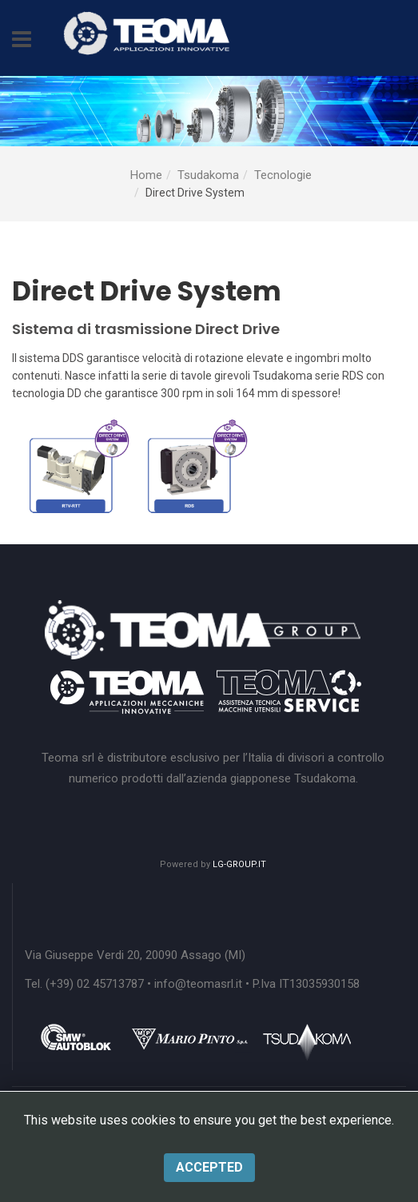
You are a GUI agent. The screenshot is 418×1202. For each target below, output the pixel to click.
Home (146, 175)
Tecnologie (283, 175)
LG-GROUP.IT (239, 864)
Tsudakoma (208, 175)
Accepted (209, 1167)
